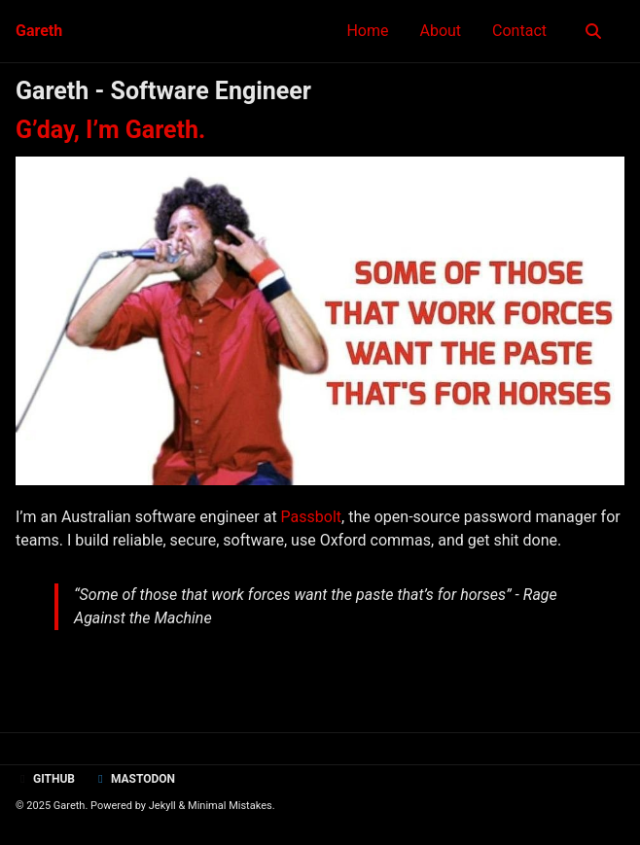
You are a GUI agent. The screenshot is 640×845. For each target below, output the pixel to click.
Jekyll (162, 805)
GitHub (45, 779)
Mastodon (134, 779)
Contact (519, 30)
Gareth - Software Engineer (163, 91)
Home (367, 30)
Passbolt (311, 517)
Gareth (39, 30)
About (440, 30)
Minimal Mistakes (230, 805)
